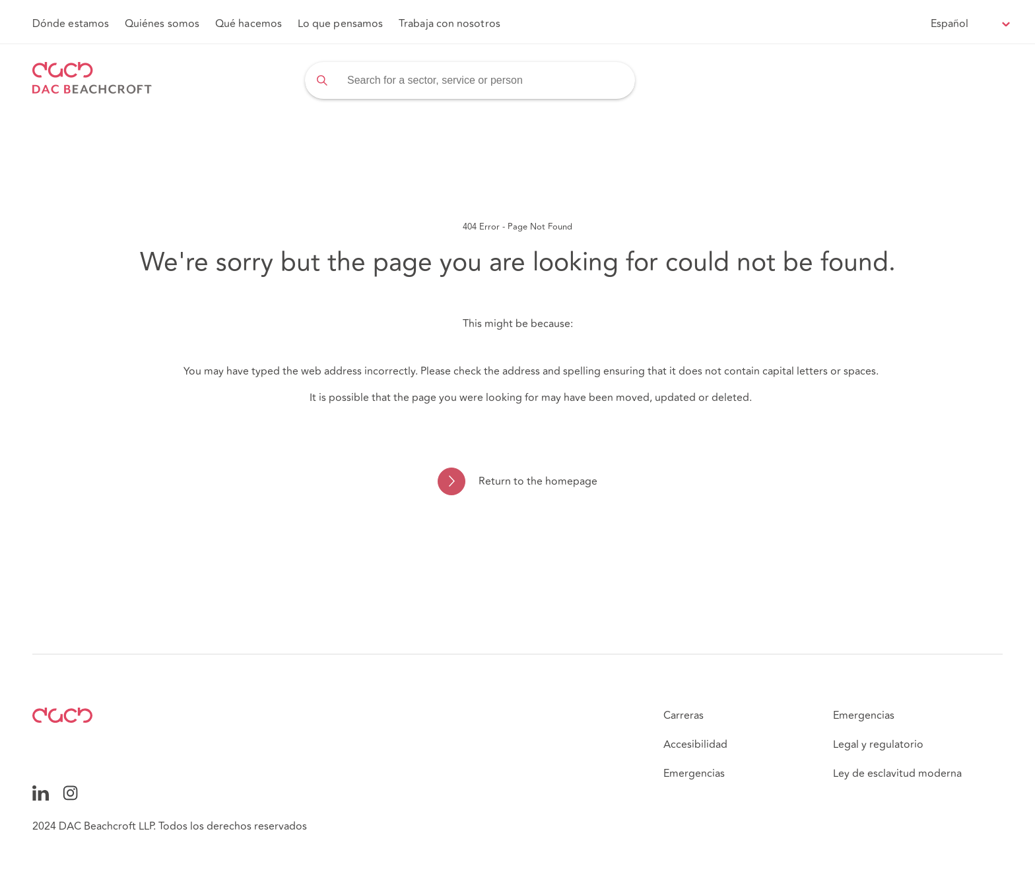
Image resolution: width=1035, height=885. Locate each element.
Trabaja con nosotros (449, 24)
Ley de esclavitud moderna (897, 773)
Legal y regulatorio (878, 744)
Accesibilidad (695, 744)
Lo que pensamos (340, 24)
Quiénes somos (162, 24)
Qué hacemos (248, 24)
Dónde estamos (70, 24)
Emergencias (694, 773)
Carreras (683, 715)
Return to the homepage (538, 481)
